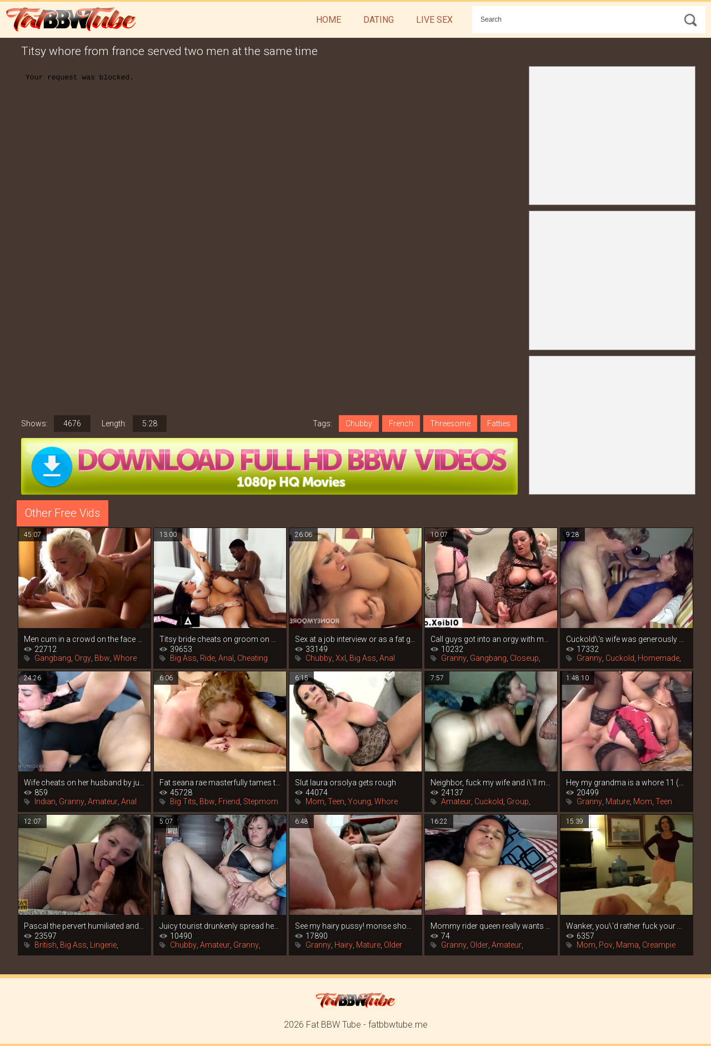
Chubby (359, 423)
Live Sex (434, 19)
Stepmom (260, 801)
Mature (617, 801)
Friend (229, 801)
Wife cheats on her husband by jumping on (84, 782)
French (401, 423)
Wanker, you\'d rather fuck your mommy (626, 926)
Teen (336, 801)
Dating (378, 19)
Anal (226, 658)
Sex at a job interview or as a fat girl (355, 639)
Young (359, 801)
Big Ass (183, 658)
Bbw (102, 658)
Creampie (658, 944)
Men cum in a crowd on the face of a (84, 639)
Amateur (103, 801)
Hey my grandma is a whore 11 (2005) (626, 782)
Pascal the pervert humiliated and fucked (84, 926)
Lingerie (103, 944)
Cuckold (619, 658)
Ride (207, 658)
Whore (125, 658)
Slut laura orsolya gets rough (345, 782)
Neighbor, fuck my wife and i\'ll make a (491, 782)
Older (393, 944)
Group (518, 801)
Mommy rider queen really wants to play (491, 926)
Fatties (498, 423)
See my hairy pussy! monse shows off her (355, 926)
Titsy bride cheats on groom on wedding (220, 639)
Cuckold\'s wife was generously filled (626, 639)
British (45, 944)
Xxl (341, 658)
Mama (627, 944)
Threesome (450, 423)
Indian (45, 801)
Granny (454, 658)
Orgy (82, 658)
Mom (315, 801)
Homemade (658, 658)
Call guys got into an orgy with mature (491, 639)
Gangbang (52, 658)
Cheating (252, 658)
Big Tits (183, 801)
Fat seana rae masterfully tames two (220, 782)
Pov (606, 944)
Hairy (343, 944)
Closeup (524, 658)
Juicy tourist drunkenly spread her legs (220, 926)
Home (328, 19)
